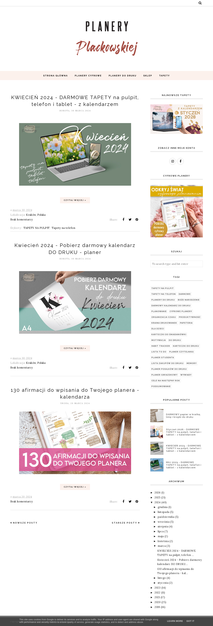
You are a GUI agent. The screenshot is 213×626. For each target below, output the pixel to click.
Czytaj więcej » (75, 200)
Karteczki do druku (186, 346)
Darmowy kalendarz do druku (171, 306)
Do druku (175, 340)
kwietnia (163, 541)
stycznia (163, 582)
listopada (163, 512)
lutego (162, 578)
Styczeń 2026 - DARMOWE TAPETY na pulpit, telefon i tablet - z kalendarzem (183, 432)
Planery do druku (163, 300)
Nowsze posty (25, 522)
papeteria (186, 323)
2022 (157, 592)
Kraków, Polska (36, 214)
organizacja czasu (163, 317)
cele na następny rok (165, 381)
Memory (192, 363)
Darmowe (185, 294)
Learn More (175, 621)
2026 (158, 492)
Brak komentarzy (21, 219)
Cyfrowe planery (181, 311)
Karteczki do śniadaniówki (168, 334)
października (166, 516)
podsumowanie (161, 386)
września (163, 521)
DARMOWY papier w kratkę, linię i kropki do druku (183, 415)
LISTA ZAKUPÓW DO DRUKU (167, 363)
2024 (158, 502)
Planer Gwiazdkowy (164, 375)
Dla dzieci (157, 329)
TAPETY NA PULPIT (37, 228)
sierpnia (163, 526)
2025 (157, 497)
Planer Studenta (162, 357)
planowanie (159, 311)
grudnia (163, 507)
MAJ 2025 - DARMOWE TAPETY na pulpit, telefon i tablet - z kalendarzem (183, 465)
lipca (161, 531)
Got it (190, 621)
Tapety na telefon (63, 228)
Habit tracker (160, 346)
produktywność (190, 317)
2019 (157, 607)
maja (161, 536)
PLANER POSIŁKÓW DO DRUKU (169, 369)
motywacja (158, 340)
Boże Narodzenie (189, 300)
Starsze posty (124, 522)
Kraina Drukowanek (164, 323)
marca (162, 546)
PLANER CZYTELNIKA (181, 352)
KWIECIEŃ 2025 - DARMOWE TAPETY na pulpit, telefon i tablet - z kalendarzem (183, 448)
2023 (158, 587)
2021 (157, 597)
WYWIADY (185, 375)
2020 (158, 602)
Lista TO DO (158, 352)
